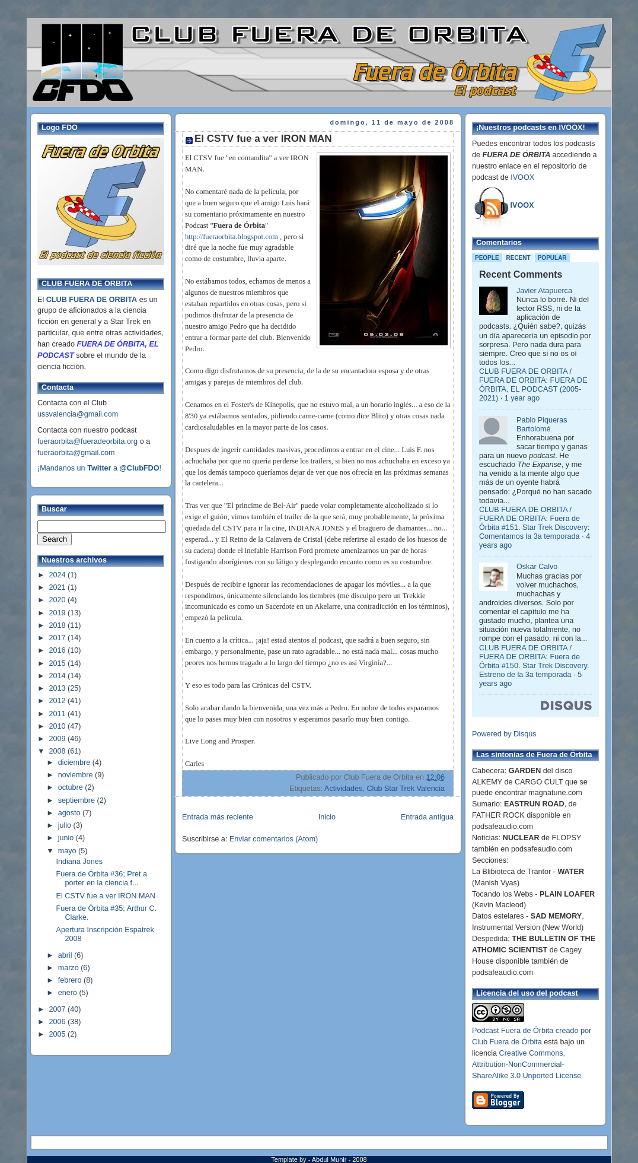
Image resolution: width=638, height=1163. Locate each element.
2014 (58, 676)
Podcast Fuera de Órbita (512, 1031)
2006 (58, 1022)
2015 (58, 663)
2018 (58, 625)
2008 (58, 751)
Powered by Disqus (504, 734)
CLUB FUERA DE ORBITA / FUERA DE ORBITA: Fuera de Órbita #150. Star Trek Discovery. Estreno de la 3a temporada (534, 661)
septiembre (77, 800)
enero (68, 993)
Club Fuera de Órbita (507, 1042)
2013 (58, 688)
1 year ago (522, 398)
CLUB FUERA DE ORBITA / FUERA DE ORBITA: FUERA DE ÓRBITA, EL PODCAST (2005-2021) (533, 384)
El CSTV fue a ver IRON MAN (105, 896)
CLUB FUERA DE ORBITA (91, 299)
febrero (71, 980)
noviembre (76, 775)
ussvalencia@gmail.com (77, 414)
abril (66, 955)
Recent (518, 258)
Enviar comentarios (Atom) (273, 839)
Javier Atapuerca (544, 291)
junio (67, 838)
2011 (58, 714)
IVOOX (522, 177)
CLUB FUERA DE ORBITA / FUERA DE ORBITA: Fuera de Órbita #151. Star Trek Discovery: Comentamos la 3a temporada (534, 523)
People (487, 258)
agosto (70, 813)
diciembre (75, 762)
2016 (58, 650)
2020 (58, 600)
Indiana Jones (79, 861)
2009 (58, 739)
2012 (58, 701)
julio (66, 825)
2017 (58, 638)
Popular (552, 258)
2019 (58, 613)
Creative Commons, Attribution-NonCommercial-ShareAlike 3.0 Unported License (526, 1064)
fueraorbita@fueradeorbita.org (87, 441)
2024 (58, 575)
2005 (58, 1034)
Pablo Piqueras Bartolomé (541, 424)
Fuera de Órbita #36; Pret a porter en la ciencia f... (102, 878)
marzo (69, 968)
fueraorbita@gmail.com (76, 453)
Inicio (327, 817)
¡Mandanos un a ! (99, 468)
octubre (71, 787)
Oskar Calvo (536, 567)
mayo (68, 851)
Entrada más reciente (217, 817)
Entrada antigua (427, 817)
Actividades (343, 788)
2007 (58, 1009)
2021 (58, 587)
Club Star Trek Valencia (405, 788)
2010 (58, 726)
